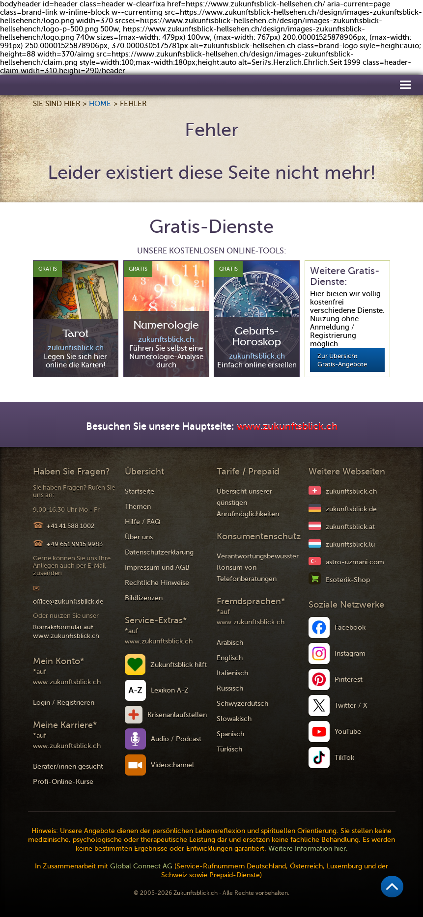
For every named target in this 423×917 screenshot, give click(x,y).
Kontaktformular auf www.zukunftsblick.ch (66, 631)
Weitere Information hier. (308, 848)
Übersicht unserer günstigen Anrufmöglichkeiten (248, 503)
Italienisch (232, 673)
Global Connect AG (141, 866)
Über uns (139, 537)
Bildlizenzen (144, 598)
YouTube (348, 731)
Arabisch (230, 642)
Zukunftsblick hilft (178, 664)
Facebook (350, 627)
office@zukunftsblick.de (68, 601)
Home (100, 104)
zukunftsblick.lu (350, 544)
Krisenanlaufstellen (177, 715)
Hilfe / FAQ (143, 522)
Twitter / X (351, 705)
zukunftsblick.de (351, 509)
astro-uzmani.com (355, 562)
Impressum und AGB (157, 567)
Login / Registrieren (63, 702)
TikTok (344, 757)
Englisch (230, 658)
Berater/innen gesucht (68, 766)
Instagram (350, 653)
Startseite (139, 491)
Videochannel (172, 765)
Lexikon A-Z (170, 690)
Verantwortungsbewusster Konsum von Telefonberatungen (258, 568)
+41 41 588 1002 (70, 525)
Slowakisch (234, 718)
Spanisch (230, 734)
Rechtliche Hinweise (157, 582)
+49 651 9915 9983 (74, 544)
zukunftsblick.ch (351, 491)
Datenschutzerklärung (159, 552)
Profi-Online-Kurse (63, 781)
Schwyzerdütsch (242, 703)
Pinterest (349, 679)
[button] (405, 84)
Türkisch (229, 749)
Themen (138, 506)
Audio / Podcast (176, 739)
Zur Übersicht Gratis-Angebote (342, 360)
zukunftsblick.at (350, 526)
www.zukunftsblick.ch (287, 426)
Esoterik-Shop (348, 580)
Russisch (230, 688)
